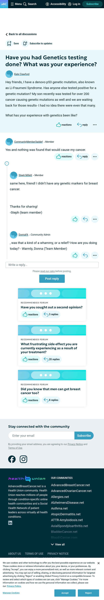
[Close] (98, 563)
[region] (52, 579)
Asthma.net (59, 508)
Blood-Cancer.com (64, 537)
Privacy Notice (75, 444)
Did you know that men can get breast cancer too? (50, 391)
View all (58, 544)
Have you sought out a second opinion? (52, 307)
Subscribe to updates (36, 43)
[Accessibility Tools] (56, 4)
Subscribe (92, 4)
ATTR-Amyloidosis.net (67, 520)
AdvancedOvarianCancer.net (71, 491)
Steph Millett (25, 175)
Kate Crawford (21, 74)
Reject (88, 593)
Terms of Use (15, 448)
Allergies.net (60, 497)
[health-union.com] (27, 478)
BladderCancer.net (64, 532)
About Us (14, 553)
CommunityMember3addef (28, 141)
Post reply (52, 278)
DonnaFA (23, 234)
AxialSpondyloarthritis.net (69, 526)
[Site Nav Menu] (16, 4)
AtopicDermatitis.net (66, 514)
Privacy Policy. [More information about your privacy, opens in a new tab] (14, 586)
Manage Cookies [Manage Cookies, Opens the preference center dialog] (11, 592)
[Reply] (82, 125)
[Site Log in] (74, 4)
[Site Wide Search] (29, 4)
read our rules (47, 271)
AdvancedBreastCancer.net (70, 485)
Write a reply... (17, 265)
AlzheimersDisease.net (67, 503)
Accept (65, 593)
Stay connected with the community (39, 426)
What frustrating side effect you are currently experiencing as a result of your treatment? (49, 348)
